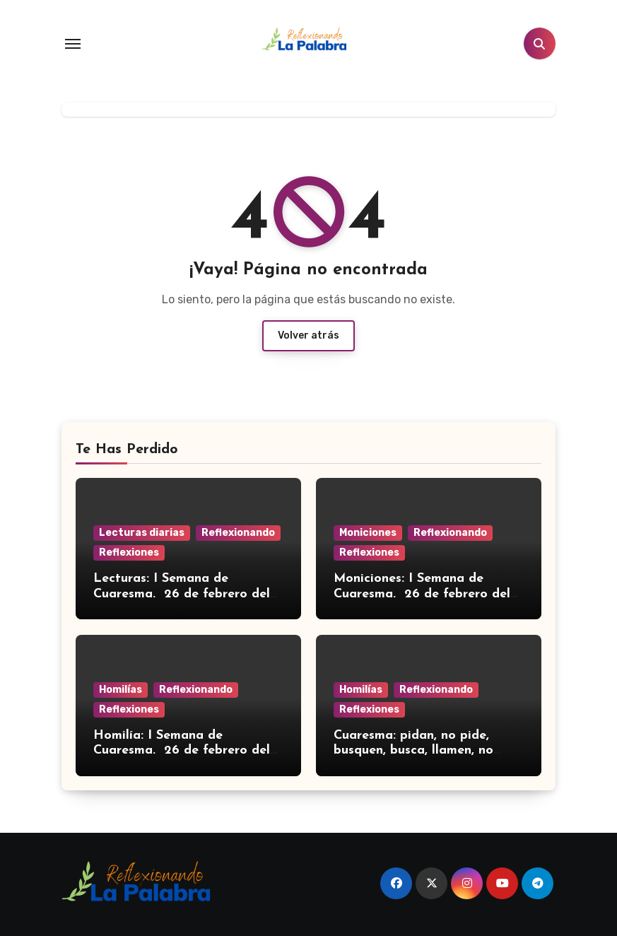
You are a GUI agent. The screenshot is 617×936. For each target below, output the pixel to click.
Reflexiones (129, 552)
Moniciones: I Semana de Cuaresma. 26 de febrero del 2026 (422, 594)
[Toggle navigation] (72, 43)
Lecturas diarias (141, 533)
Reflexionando (238, 533)
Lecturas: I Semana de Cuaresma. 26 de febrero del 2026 (181, 594)
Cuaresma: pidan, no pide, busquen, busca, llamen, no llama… (413, 751)
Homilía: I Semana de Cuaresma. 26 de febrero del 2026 (181, 751)
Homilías (120, 690)
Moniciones (367, 533)
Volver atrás (308, 335)
